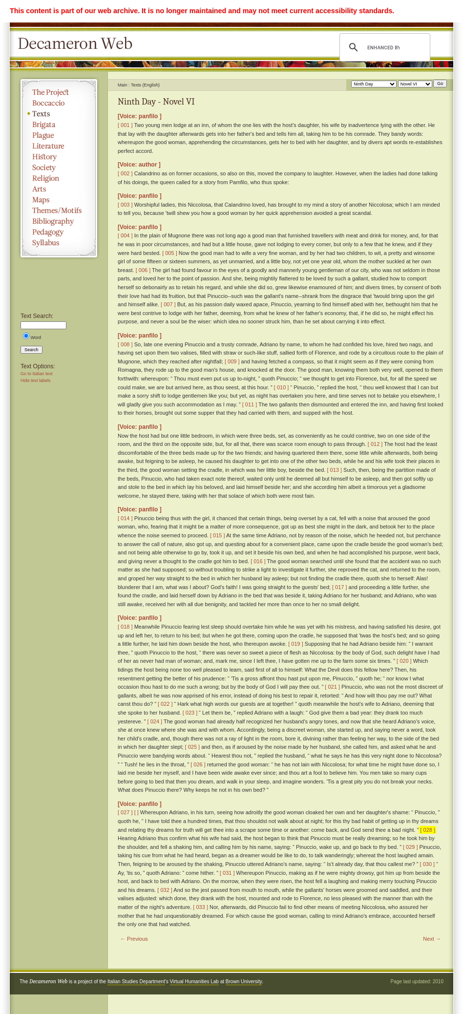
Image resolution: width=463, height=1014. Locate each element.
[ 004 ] (125, 235)
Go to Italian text (37, 373)
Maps (59, 199)
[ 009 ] (232, 361)
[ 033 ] (200, 907)
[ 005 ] (169, 253)
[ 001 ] (125, 125)
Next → (432, 939)
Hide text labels (36, 380)
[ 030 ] (427, 864)
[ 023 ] (190, 713)
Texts (59, 113)
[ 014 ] (125, 518)
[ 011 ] (249, 404)
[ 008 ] (125, 344)
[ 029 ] (410, 847)
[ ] (136, 812)
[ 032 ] (164, 890)
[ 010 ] (281, 387)
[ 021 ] (332, 687)
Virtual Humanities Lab (194, 981)
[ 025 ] (192, 747)
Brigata (59, 124)
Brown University (244, 981)
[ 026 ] (198, 764)
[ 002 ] (125, 173)
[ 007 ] (168, 304)
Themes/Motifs (59, 210)
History (59, 156)
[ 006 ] (143, 270)
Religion (59, 178)
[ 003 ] (125, 205)
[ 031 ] (227, 873)
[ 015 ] (217, 535)
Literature (59, 146)
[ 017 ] (339, 587)
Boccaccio (59, 103)
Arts (59, 189)
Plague (59, 135)
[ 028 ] (427, 830)
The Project (59, 92)
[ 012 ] (375, 444)
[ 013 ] (334, 470)
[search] (383, 47)
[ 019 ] (295, 644)
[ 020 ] (404, 661)
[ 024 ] (155, 721)
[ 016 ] (258, 561)
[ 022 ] (165, 704)
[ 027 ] (125, 812)
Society (59, 167)
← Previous (134, 939)
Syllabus (59, 242)
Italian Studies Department (136, 981)
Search (31, 349)
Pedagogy (59, 232)
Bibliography (59, 221)
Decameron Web (78, 44)
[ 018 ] (125, 627)
